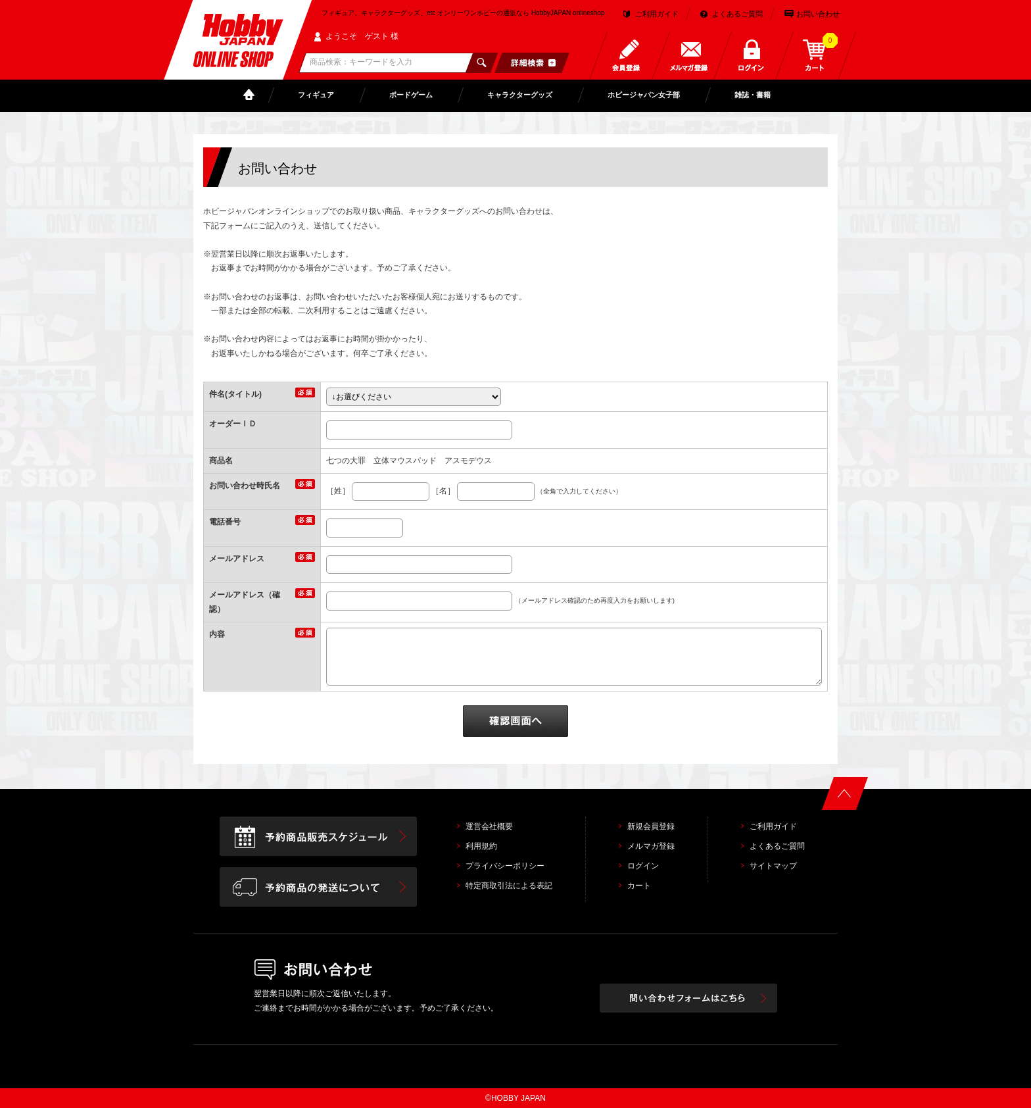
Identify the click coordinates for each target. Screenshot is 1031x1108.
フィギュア (316, 95)
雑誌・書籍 (752, 95)
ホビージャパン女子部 (644, 95)
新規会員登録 (651, 826)
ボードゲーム (411, 95)
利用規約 (481, 846)
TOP (251, 95)
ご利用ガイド (657, 14)
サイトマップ (773, 865)
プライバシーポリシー (505, 865)
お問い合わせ (818, 14)
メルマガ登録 (651, 846)
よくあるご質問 (737, 14)
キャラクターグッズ (519, 95)
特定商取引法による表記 (509, 885)
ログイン (643, 865)
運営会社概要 (489, 826)
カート (639, 885)
